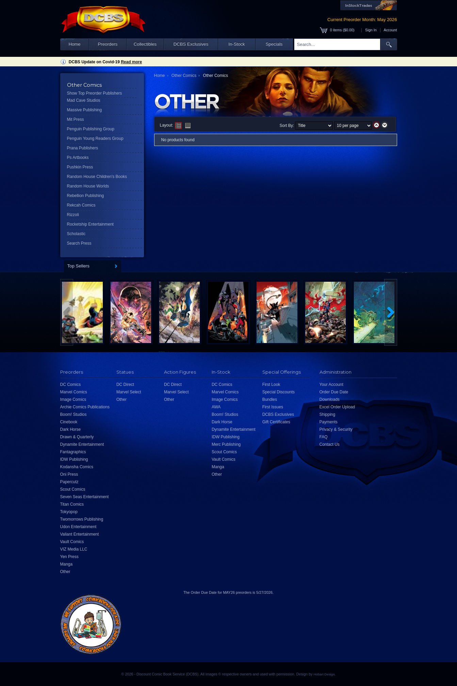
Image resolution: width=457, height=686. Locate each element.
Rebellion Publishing (85, 195)
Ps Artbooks (78, 157)
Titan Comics (72, 504)
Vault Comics (72, 541)
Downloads (330, 399)
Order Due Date (334, 392)
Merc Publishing (226, 444)
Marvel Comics (73, 392)
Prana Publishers (82, 148)
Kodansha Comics (76, 466)
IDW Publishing (74, 459)
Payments (329, 422)
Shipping (328, 414)
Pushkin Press (80, 167)
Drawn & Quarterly (77, 437)
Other (65, 571)
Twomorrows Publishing (81, 519)
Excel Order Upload (337, 407)
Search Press (79, 243)
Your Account (331, 384)
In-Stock (236, 44)
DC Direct (125, 384)
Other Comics (184, 75)
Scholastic (76, 233)
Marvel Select (128, 392)
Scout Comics (72, 489)
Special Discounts (278, 392)
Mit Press (75, 119)
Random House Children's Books (97, 176)
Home (74, 44)
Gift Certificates (276, 422)
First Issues (272, 407)
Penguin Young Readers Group (95, 138)
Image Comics (73, 399)
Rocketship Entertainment (90, 224)
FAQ (324, 437)
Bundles (269, 399)
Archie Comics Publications (85, 407)
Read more (131, 62)
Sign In (371, 30)
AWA (216, 407)
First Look (271, 384)
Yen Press (69, 556)
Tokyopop (69, 511)
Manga (66, 564)
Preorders (108, 44)
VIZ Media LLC (73, 549)
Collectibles (145, 44)
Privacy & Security (336, 429)
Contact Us (330, 444)
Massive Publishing (84, 110)
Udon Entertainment (78, 526)
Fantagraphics (73, 452)
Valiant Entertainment (79, 534)
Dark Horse (70, 429)
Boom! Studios (73, 414)
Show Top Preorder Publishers (94, 93)
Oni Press (69, 474)
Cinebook (69, 422)
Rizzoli (73, 214)
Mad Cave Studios (83, 100)
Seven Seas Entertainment (84, 496)
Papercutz (69, 481)
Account (390, 30)
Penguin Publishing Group (90, 129)
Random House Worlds (88, 186)
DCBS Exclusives (191, 44)
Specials (274, 44)
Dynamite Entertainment (82, 444)
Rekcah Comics (81, 205)
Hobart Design (323, 674)
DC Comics (70, 384)
